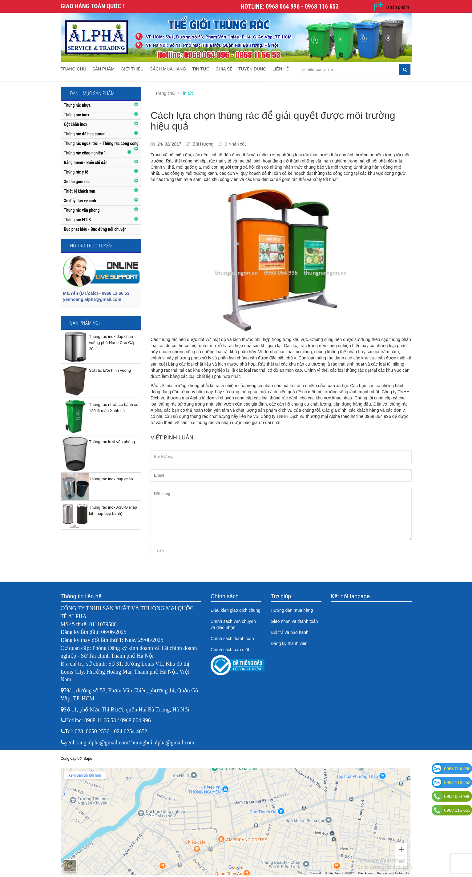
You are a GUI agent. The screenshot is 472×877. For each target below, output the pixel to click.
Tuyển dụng (252, 68)
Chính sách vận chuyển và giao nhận (233, 624)
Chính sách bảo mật (230, 649)
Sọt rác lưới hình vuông (110, 370)
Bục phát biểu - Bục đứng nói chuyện (95, 229)
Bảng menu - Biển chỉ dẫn (85, 162)
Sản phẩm (103, 68)
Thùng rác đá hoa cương (85, 133)
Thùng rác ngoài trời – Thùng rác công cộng (101, 143)
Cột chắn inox (75, 124)
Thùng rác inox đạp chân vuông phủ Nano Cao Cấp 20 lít (112, 342)
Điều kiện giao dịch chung (235, 610)
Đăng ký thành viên (289, 643)
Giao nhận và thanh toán (294, 621)
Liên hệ (280, 68)
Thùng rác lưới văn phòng (112, 441)
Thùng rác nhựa (77, 105)
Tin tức (200, 68)
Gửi (160, 551)
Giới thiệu (132, 68)
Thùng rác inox (76, 114)
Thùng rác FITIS (77, 219)
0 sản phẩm (397, 7)
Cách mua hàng (168, 68)
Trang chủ (73, 68)
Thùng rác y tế (76, 172)
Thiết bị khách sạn (79, 191)
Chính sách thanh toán (232, 638)
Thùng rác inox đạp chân (111, 479)
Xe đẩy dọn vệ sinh (80, 200)
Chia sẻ (224, 68)
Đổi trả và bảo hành (290, 632)
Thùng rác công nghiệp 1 (85, 152)
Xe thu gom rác (77, 181)
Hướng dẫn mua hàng (292, 610)
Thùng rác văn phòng (82, 210)
